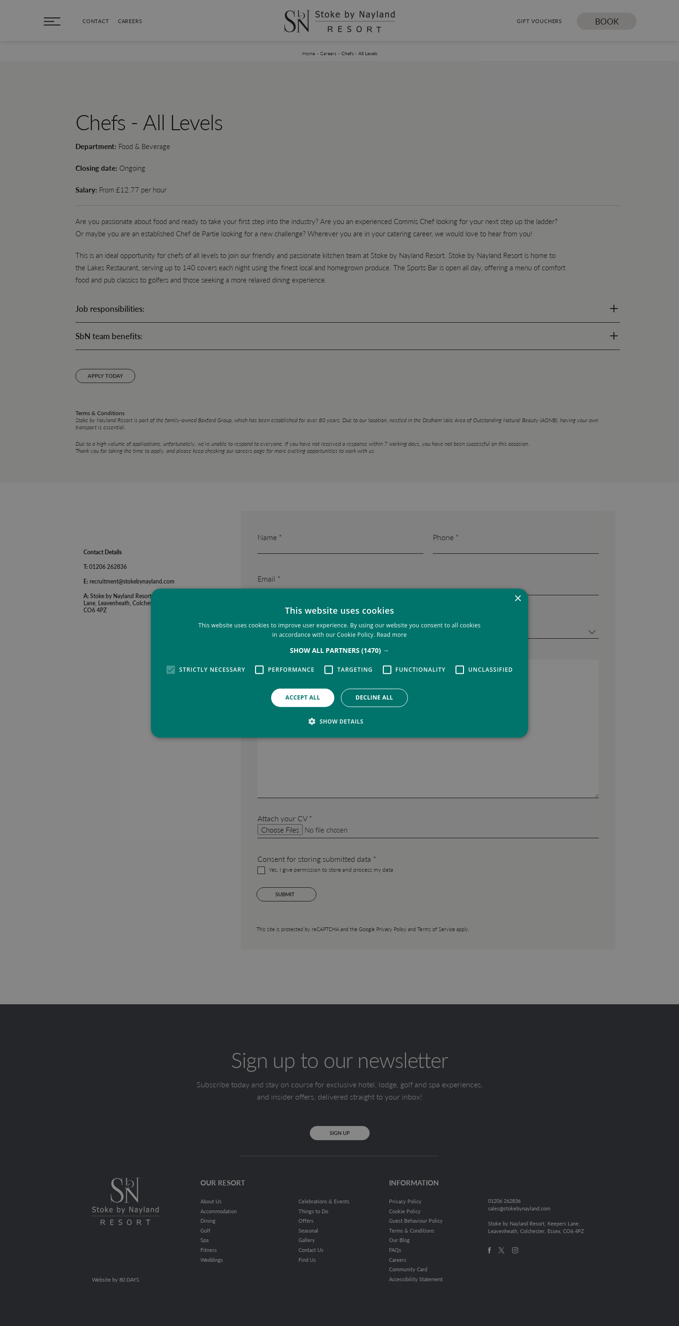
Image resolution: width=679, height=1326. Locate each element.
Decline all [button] (374, 697)
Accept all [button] (302, 697)
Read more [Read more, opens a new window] (392, 635)
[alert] (339, 663)
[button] (339, 650)
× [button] (517, 598)
